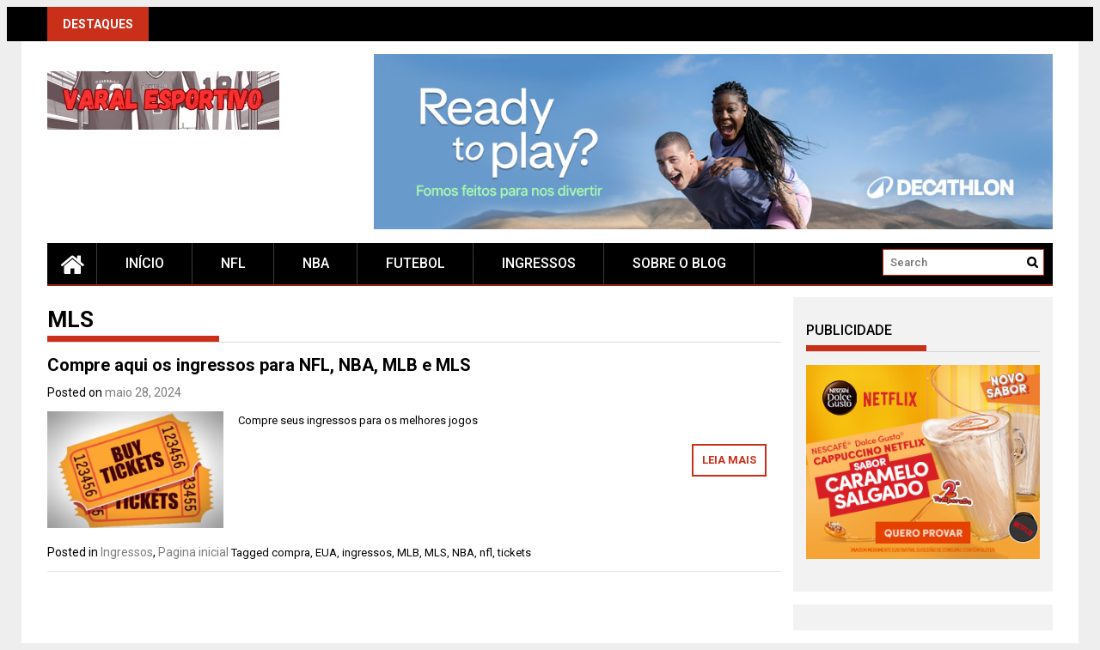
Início (144, 263)
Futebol (415, 263)
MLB (408, 552)
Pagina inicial (193, 552)
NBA (315, 263)
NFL (233, 263)
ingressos (367, 552)
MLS (436, 552)
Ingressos (539, 263)
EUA (326, 552)
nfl (486, 552)
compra (291, 552)
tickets (514, 552)
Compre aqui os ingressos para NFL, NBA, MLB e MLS (259, 365)
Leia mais (729, 459)
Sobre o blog (679, 263)
